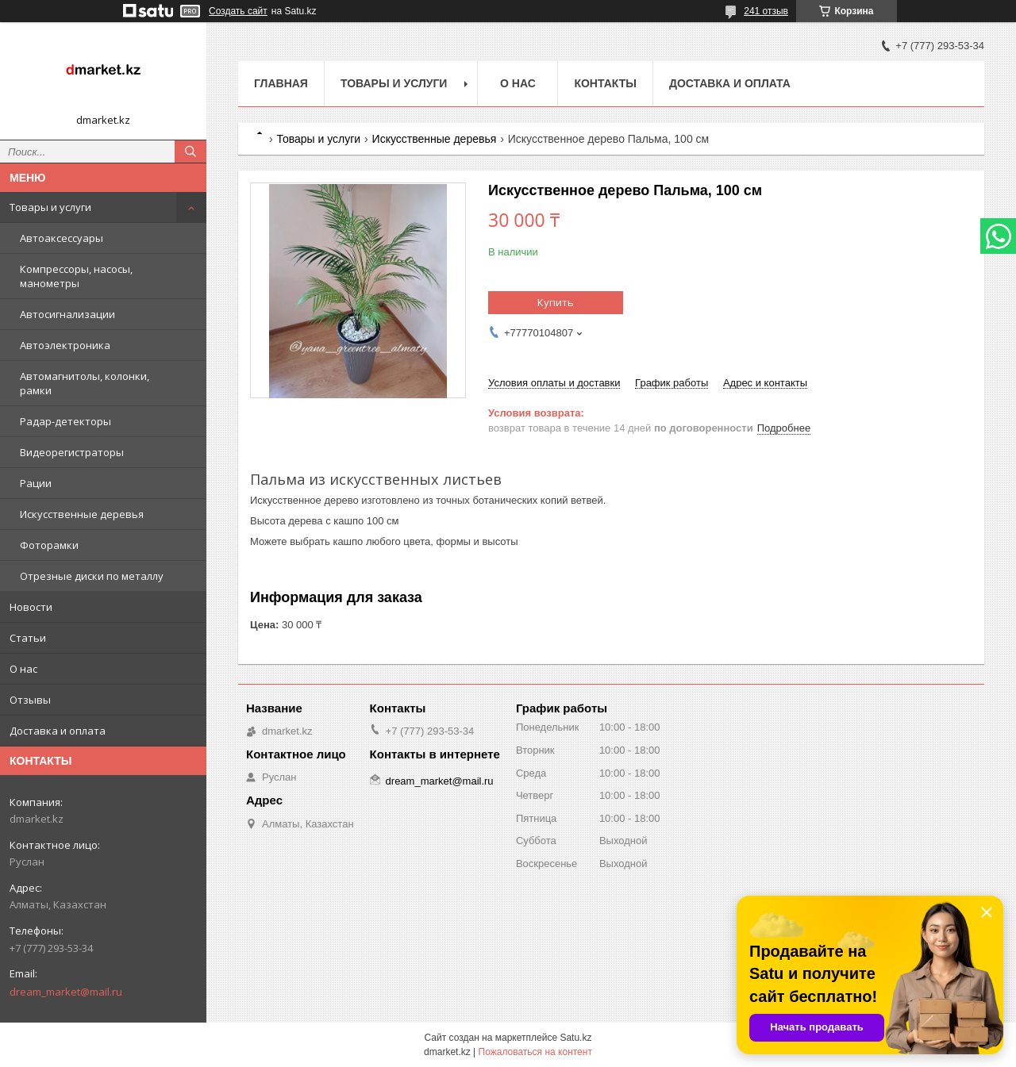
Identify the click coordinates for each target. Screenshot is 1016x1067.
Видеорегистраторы (72, 452)
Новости (31, 607)
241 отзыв (766, 11)
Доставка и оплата (58, 730)
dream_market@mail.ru (66, 991)
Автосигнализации (67, 314)
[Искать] (190, 151)
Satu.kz (575, 1037)
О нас (23, 669)
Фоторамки (49, 545)
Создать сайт (238, 11)
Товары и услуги (50, 207)
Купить (555, 302)
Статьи (28, 638)
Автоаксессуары (61, 238)
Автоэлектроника (65, 345)
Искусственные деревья (82, 514)
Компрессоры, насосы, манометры (76, 276)
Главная (281, 83)
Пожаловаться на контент (535, 1051)
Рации (36, 483)
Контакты (605, 83)
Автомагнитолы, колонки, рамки (84, 383)
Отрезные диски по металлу (92, 576)
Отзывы (30, 700)
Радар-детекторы (65, 421)
